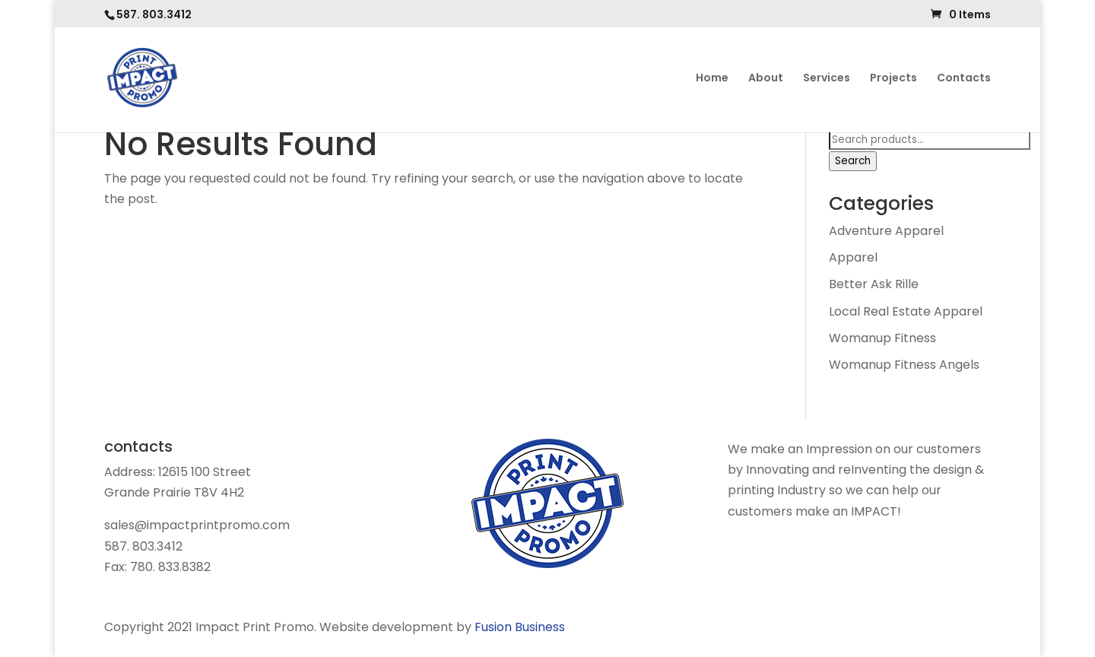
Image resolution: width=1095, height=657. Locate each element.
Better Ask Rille (874, 284)
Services (826, 78)
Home (712, 78)
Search (853, 161)
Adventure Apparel (886, 231)
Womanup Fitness (882, 338)
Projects (893, 78)
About (765, 78)
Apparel (853, 257)
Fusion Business (519, 627)
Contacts (964, 78)
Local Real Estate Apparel (905, 311)
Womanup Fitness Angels (904, 364)
